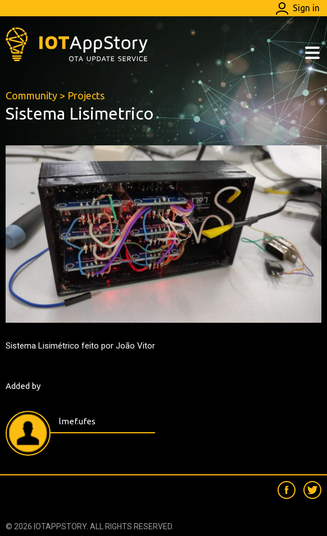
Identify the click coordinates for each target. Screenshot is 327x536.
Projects (86, 95)
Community (31, 95)
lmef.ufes (77, 421)
